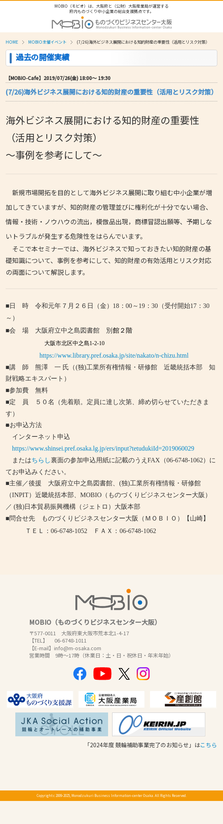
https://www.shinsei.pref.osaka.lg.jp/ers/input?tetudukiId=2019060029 (100, 448)
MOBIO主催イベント (47, 42)
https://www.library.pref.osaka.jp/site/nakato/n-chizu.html (114, 355)
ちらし (41, 460)
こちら (208, 745)
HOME (12, 42)
